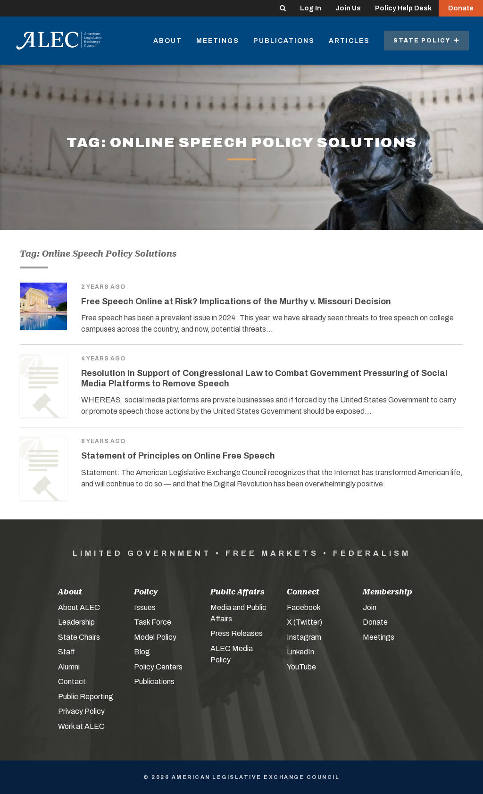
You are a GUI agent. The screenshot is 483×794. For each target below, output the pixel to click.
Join (369, 607)
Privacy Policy (81, 711)
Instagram (304, 637)
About (167, 40)
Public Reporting (85, 697)
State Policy (426, 40)
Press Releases (236, 633)
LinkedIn (300, 652)
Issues (145, 607)
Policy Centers (158, 667)
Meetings (217, 40)
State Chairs (79, 637)
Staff (66, 652)
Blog (142, 652)
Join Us (348, 8)
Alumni (69, 667)
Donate (461, 8)
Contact (72, 681)
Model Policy (155, 637)
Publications (284, 40)
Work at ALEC (81, 726)
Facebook (304, 607)
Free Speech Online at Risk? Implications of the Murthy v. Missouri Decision (236, 301)
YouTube (301, 667)
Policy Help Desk (403, 8)
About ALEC (79, 607)
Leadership (76, 622)
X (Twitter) (304, 622)
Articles (349, 40)
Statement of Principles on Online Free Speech (178, 455)
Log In (310, 8)
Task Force (152, 622)
